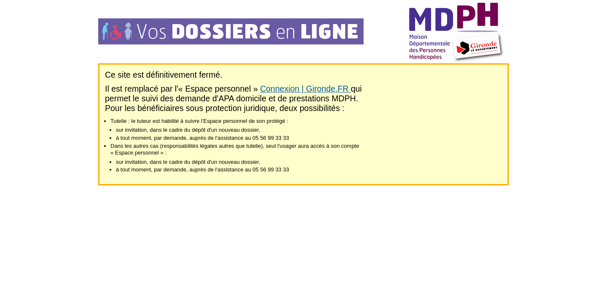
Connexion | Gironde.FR (305, 88)
